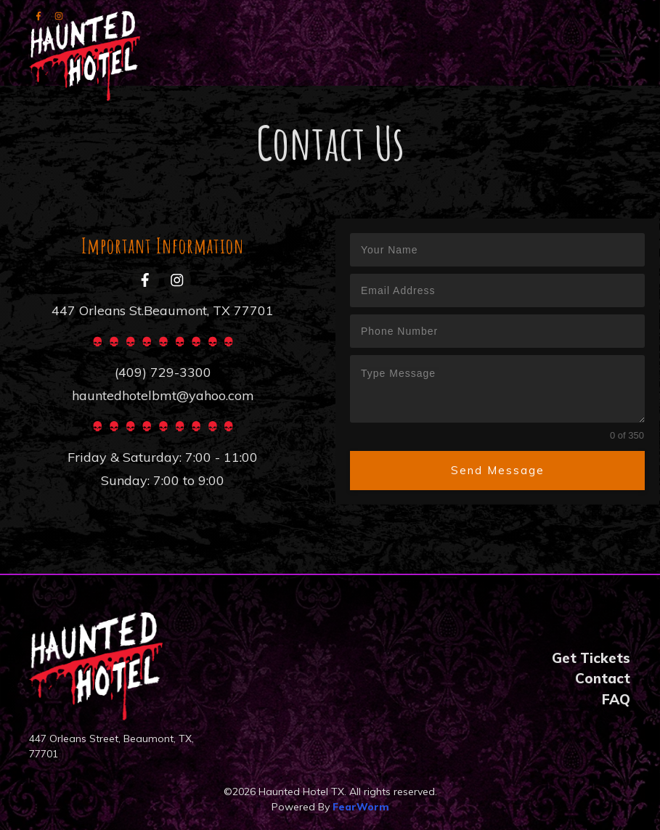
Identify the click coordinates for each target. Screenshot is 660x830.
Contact (602, 678)
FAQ (616, 699)
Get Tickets (591, 658)
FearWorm (361, 806)
